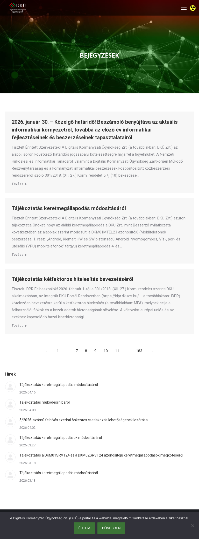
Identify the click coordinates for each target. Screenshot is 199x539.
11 (117, 351)
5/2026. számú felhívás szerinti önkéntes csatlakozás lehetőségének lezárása (83, 420)
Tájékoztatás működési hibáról (44, 402)
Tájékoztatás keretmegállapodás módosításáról (69, 208)
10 (106, 351)
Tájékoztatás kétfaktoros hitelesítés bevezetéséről (72, 279)
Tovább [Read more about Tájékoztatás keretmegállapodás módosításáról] (18, 255)
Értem (84, 528)
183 (139, 351)
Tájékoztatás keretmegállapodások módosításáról (60, 438)
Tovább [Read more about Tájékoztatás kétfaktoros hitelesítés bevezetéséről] (18, 325)
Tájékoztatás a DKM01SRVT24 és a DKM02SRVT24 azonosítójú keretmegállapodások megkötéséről (101, 455)
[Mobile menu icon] (183, 7)
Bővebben (111, 528)
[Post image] (10, 387)
